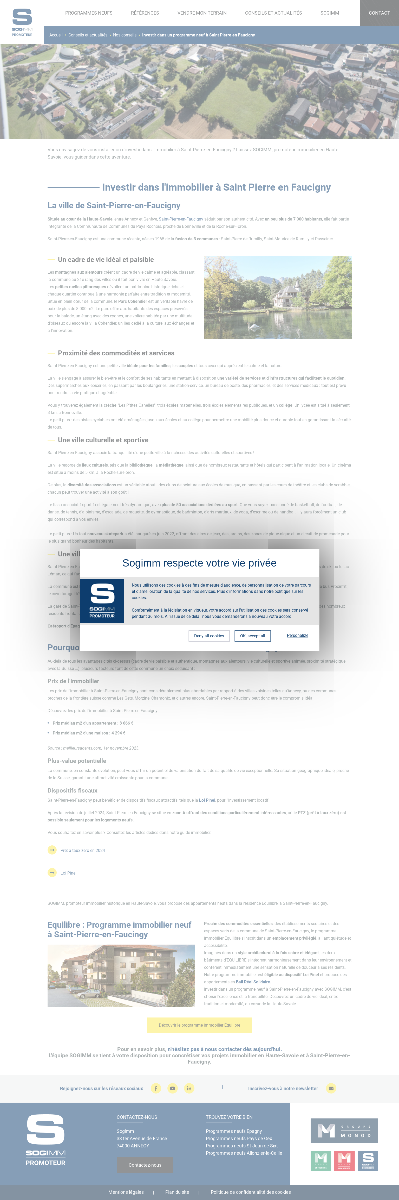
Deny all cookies (209, 635)
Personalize (297, 635)
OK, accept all (252, 635)
